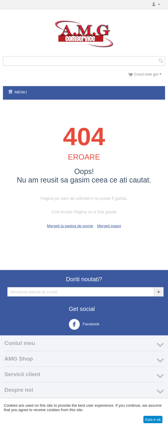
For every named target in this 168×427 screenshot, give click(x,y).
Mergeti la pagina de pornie (70, 226)
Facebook (84, 324)
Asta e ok (153, 419)
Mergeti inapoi (109, 226)
